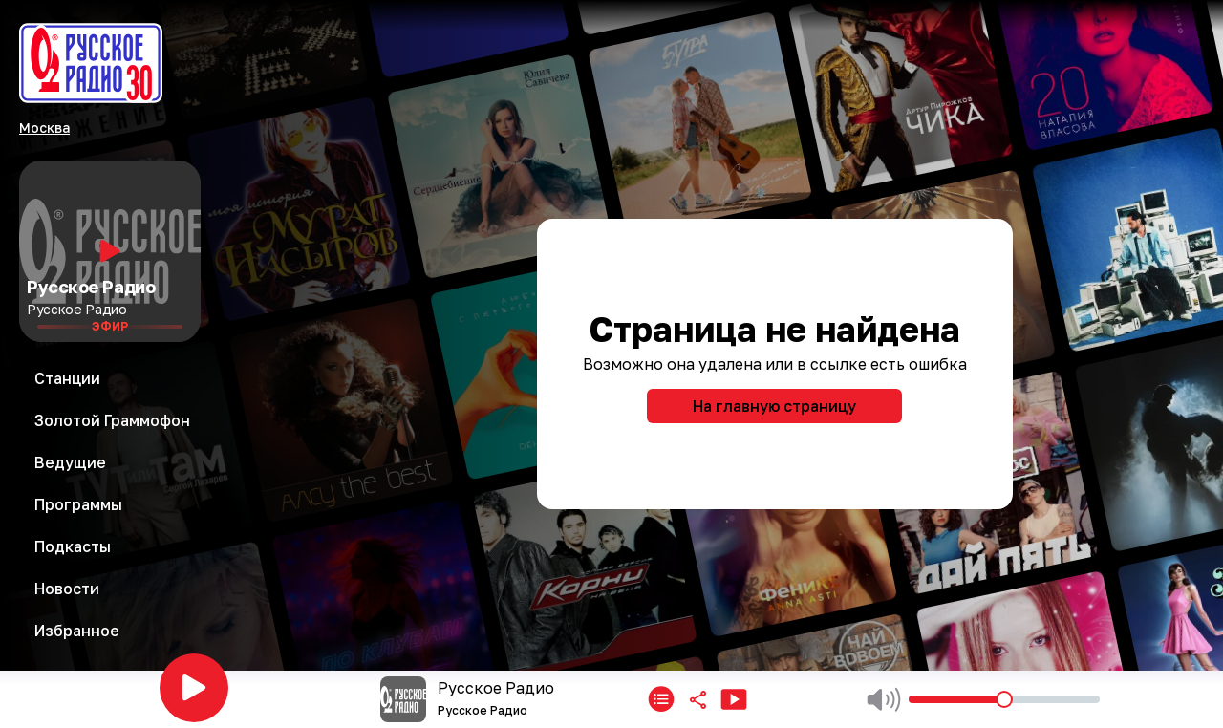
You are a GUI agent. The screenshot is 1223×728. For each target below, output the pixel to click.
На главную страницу (774, 406)
